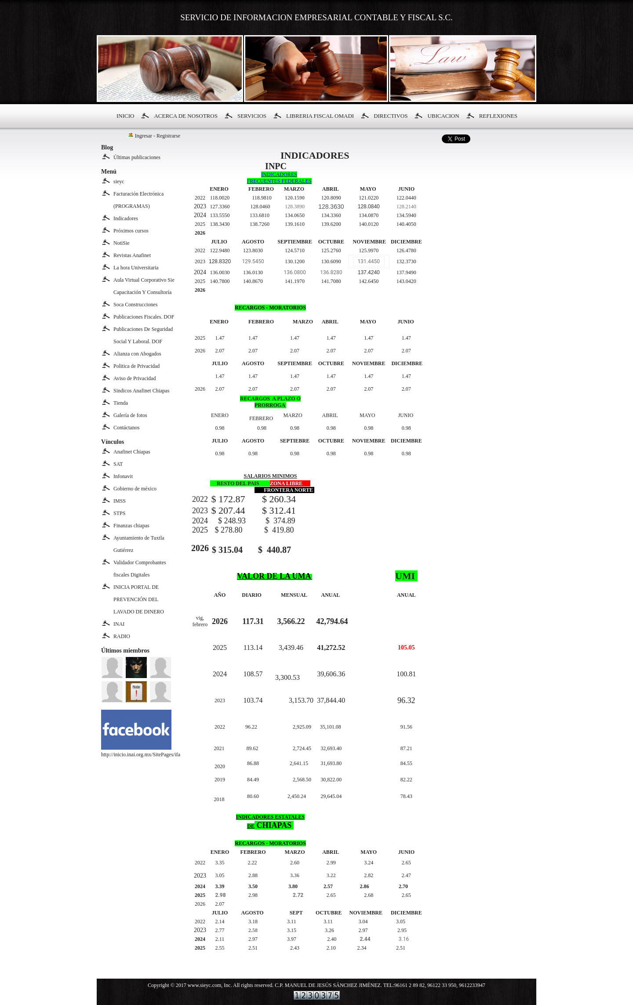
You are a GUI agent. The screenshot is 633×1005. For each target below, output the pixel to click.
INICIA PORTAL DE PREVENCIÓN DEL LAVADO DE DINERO (138, 599)
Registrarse (168, 136)
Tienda (120, 403)
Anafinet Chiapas (131, 452)
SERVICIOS (251, 115)
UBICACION (443, 115)
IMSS (119, 501)
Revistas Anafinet (132, 255)
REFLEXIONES (498, 115)
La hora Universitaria (136, 268)
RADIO (121, 636)
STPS (119, 513)
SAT (118, 464)
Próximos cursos (131, 231)
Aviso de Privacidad (134, 378)
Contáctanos (126, 427)
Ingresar (143, 136)
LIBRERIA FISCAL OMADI (320, 115)
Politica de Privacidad (136, 366)
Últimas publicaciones (136, 157)
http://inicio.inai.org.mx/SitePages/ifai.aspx (147, 751)
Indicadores (125, 218)
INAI (118, 624)
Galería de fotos (130, 415)
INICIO (125, 115)
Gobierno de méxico (134, 489)
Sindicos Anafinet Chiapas (141, 391)
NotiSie (121, 243)
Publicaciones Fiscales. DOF (143, 317)
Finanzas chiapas (131, 525)
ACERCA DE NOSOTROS (185, 115)
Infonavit (123, 476)
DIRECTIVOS (390, 115)
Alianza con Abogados (137, 354)
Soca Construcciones (135, 304)
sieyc (118, 181)
